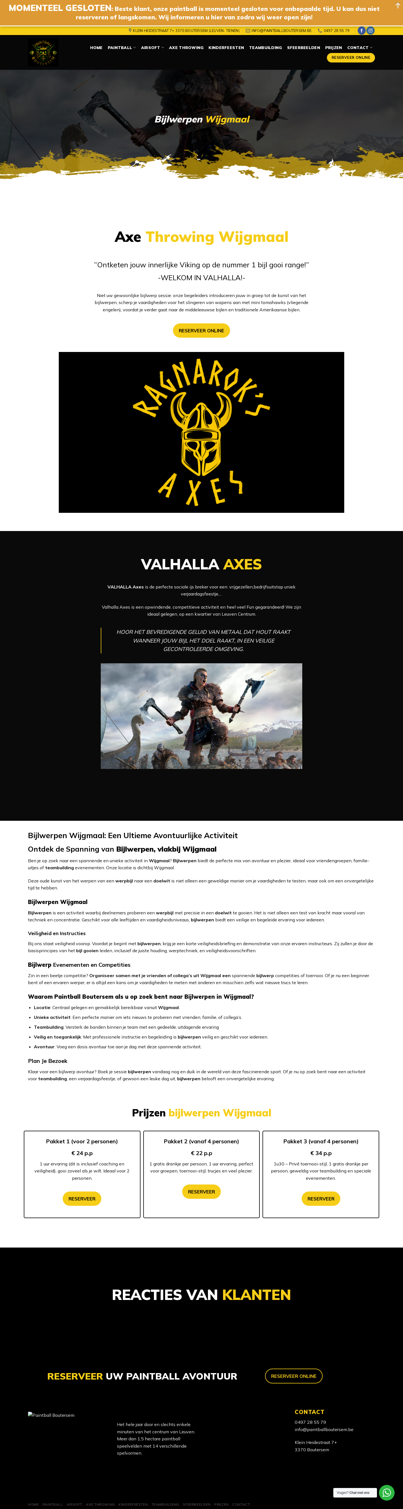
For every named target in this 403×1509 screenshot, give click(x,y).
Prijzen (333, 47)
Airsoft (152, 47)
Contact (359, 47)
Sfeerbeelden (303, 47)
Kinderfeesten (226, 47)
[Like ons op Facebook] (362, 30)
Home (96, 47)
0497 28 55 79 (310, 1422)
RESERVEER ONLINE (201, 330)
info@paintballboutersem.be (324, 1429)
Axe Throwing (186, 47)
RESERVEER (82, 1199)
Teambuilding (265, 47)
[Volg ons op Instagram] (370, 30)
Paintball (122, 47)
